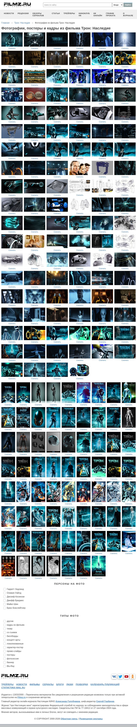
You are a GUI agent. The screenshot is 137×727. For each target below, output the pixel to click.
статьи (56, 13)
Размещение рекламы (91, 719)
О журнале (128, 14)
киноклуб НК (84, 14)
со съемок (12, 632)
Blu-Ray (10, 666)
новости (9, 13)
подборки (82, 684)
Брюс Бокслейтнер (16, 608)
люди (69, 684)
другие (10, 621)
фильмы (35, 684)
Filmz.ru (22, 697)
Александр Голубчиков (68, 701)
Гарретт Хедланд (15, 589)
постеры (11, 655)
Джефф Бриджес (15, 600)
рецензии (23, 13)
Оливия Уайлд (14, 593)
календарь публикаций (105, 684)
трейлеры (69, 13)
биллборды (12, 636)
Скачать (12, 48)
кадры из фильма (15, 625)
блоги (60, 684)
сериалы (48, 684)
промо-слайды (14, 651)
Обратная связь (69, 719)
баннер (10, 662)
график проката (110, 14)
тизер (9, 629)
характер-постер (15, 647)
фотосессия (13, 659)
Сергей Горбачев (105, 701)
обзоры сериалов (38, 14)
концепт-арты (13, 640)
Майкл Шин (12, 604)
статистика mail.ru (13, 688)
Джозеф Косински (15, 596)
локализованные (15, 644)
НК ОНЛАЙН (98, 14)
